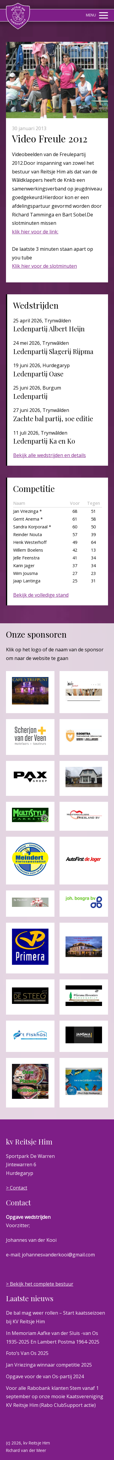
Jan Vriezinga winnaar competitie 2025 (49, 1364)
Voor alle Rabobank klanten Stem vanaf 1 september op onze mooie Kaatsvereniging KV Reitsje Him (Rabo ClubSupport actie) (54, 1397)
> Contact (16, 1187)
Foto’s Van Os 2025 (27, 1353)
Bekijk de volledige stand (41, 595)
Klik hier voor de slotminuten (44, 266)
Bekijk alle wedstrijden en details (49, 455)
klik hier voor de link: (35, 231)
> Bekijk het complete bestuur (39, 1284)
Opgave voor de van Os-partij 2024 (45, 1376)
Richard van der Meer (26, 1450)
